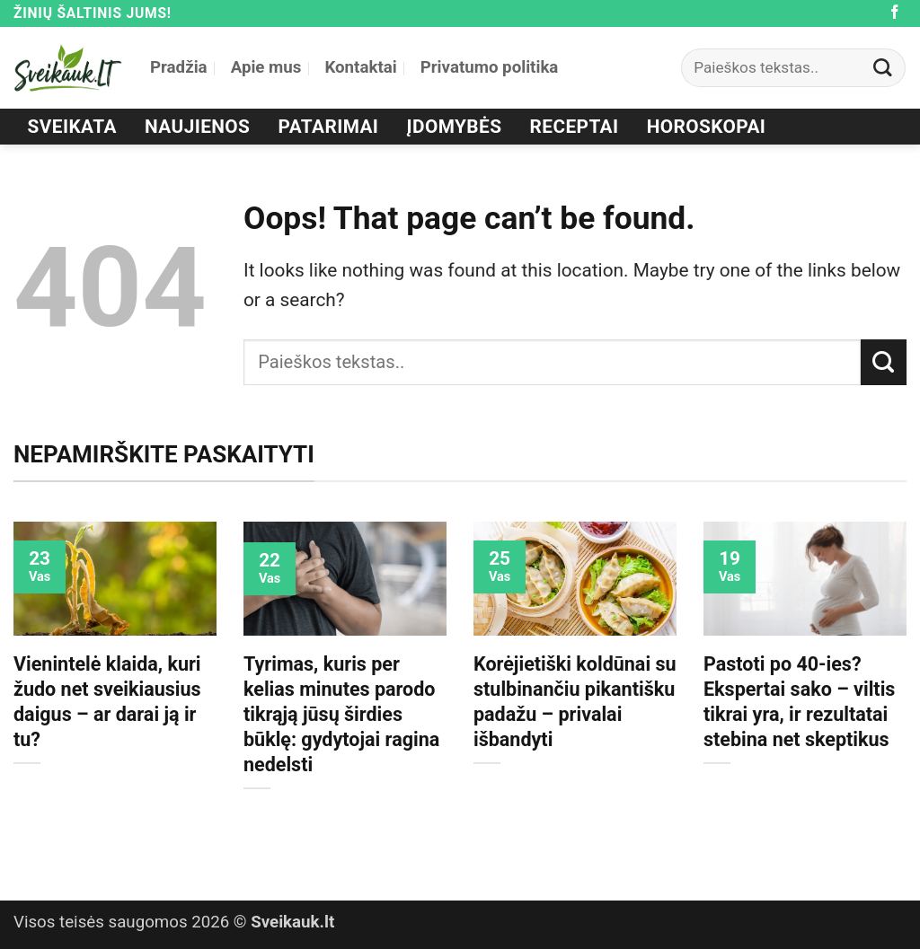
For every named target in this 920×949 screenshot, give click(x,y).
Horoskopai (706, 126)
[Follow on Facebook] (895, 13)
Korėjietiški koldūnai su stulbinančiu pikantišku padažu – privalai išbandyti (575, 702)
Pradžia (179, 67)
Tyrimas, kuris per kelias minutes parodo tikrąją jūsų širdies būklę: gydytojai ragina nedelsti (341, 714)
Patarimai (329, 126)
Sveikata (72, 126)
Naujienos (197, 126)
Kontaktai (360, 67)
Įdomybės (454, 126)
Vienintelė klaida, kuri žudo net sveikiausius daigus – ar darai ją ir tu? (107, 702)
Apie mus (266, 67)
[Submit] (883, 67)
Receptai (574, 126)
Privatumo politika (489, 67)
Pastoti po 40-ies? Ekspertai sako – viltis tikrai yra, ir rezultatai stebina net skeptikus (799, 702)
